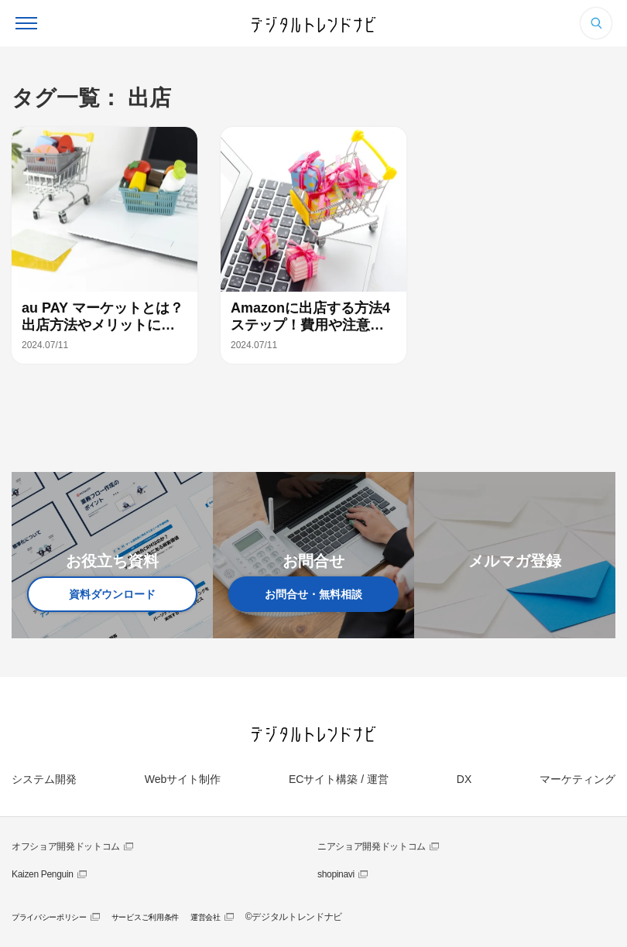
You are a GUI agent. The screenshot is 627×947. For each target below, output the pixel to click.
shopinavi (336, 874)
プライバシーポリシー (49, 917)
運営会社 (205, 917)
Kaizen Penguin (43, 874)
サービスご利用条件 (145, 917)
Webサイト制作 (183, 779)
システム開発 (44, 779)
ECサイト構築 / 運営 (339, 779)
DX (464, 779)
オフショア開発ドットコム (66, 846)
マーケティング (577, 779)
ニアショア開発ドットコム (371, 846)
